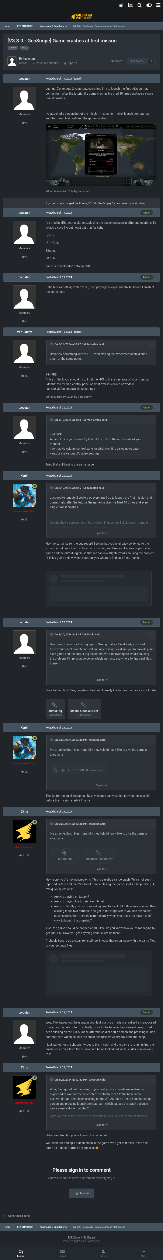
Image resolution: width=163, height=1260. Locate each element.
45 (24, 376)
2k (24, 519)
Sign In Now (81, 1193)
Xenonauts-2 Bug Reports (60, 63)
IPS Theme (74, 1237)
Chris (24, 811)
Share (116, 61)
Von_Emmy (24, 332)
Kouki (24, 475)
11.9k (24, 855)
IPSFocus (89, 1237)
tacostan (29, 58)
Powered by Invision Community (81, 1241)
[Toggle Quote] (52, 344)
